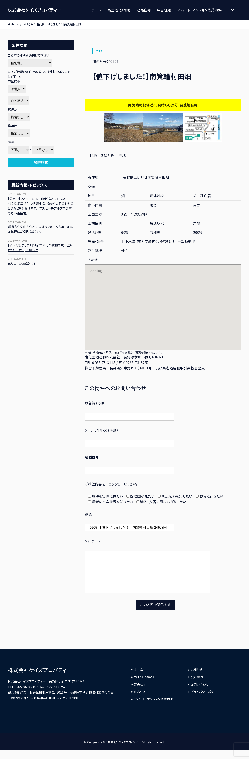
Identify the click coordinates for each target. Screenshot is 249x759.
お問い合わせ (200, 693)
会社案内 (197, 685)
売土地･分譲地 (119, 9)
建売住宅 (144, 9)
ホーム (96, 9)
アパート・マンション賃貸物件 (199, 9)
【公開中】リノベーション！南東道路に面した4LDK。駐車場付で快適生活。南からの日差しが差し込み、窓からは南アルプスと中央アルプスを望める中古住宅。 (41, 205)
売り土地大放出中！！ (21, 263)
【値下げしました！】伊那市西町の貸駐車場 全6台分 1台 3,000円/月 (40, 247)
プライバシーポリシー (205, 700)
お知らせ (196, 678)
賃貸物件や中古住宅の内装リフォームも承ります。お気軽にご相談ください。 (41, 229)
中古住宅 (164, 9)
